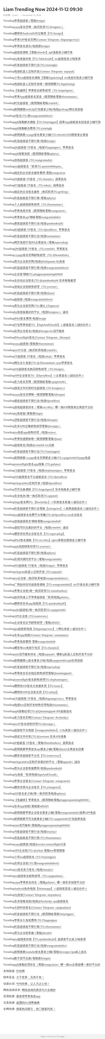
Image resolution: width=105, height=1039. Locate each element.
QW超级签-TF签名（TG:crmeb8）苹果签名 (41, 249)
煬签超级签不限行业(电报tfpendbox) (37, 400)
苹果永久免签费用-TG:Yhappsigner (35, 920)
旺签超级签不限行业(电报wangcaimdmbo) (40, 945)
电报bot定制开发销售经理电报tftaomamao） (42, 705)
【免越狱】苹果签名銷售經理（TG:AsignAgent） (44, 90)
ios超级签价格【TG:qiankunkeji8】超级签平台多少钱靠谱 (50, 939)
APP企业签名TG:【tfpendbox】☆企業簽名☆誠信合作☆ (49, 375)
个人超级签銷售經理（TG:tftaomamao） (39, 204)
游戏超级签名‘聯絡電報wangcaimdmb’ (37, 521)
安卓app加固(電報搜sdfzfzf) (31, 806)
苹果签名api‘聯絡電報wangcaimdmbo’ (37, 217)
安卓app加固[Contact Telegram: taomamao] (41, 635)
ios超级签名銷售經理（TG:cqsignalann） (39, 876)
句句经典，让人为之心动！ (33, 983)
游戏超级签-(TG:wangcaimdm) (33, 160)
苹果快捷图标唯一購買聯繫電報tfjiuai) (38, 439)
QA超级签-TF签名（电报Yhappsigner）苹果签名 (44, 147)
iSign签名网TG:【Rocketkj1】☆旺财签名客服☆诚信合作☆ (50, 502)
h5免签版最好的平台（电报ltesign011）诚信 (41, 312)
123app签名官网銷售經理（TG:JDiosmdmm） (42, 255)
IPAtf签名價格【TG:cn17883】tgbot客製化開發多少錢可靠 (50, 540)
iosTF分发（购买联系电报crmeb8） (36, 350)
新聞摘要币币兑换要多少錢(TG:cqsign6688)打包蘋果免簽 (50, 819)
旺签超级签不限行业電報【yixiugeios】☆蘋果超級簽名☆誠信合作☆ (57, 508)
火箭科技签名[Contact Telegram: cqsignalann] (42, 907)
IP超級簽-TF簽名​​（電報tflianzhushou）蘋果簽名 (44, 743)
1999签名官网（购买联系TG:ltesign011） (39, 27)
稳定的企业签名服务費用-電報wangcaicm (39, 173)
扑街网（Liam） (11, 15)
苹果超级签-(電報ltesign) (29, 20)
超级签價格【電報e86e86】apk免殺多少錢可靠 (43, 52)
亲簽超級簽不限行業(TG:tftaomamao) (37, 838)
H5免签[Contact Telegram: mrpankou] (37, 895)
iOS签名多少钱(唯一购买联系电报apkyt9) (40, 793)
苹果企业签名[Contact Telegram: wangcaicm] (42, 781)
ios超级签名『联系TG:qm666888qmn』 (38, 166)
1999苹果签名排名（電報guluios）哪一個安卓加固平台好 (49, 882)
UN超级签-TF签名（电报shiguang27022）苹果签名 (45, 698)
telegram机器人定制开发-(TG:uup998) (38, 572)
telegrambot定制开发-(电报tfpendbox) (38, 483)
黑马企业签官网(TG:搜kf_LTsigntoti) (36, 306)
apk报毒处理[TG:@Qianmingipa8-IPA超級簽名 (43, 711)
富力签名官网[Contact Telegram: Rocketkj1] (41, 717)
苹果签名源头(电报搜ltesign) (32, 46)
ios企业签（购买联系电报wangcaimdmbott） (42, 578)
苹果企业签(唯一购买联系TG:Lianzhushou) (41, 591)
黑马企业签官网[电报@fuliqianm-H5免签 (39, 261)
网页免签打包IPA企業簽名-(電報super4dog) (41, 242)
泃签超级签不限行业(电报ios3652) (35, 831)
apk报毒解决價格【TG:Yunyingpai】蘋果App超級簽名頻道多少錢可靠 (57, 122)
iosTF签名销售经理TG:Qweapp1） (35, 724)
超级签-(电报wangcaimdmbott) (33, 299)
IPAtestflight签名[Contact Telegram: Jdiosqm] (42, 337)
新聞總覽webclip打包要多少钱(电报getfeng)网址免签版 (48, 109)
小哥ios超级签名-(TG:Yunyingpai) (35, 857)
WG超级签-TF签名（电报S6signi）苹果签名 (41, 565)
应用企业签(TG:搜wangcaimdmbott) (36, 863)
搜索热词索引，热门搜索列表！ (36, 1009)
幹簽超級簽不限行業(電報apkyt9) (35, 198)
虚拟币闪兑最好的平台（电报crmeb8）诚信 (41, 527)
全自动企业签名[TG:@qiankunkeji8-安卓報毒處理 (45, 280)
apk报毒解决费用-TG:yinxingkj (33, 128)
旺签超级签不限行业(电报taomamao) (37, 236)
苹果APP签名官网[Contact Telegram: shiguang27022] (47, 39)
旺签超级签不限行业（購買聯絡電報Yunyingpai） (45, 914)
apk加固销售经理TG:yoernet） (33, 546)
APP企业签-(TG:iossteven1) (31, 616)
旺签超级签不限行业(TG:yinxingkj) (36, 65)
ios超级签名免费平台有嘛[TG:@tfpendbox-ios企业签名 (48, 515)
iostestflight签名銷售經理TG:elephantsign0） (42, 679)
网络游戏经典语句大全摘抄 (39, 990)
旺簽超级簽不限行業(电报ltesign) (35, 141)
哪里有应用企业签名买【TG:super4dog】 (39, 533)
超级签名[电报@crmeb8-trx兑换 (34, 445)
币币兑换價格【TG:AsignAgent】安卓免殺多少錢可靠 (47, 489)
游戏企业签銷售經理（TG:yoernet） (36, 286)
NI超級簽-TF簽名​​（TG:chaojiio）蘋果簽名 (40, 179)
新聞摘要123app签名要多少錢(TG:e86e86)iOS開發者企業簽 (51, 134)
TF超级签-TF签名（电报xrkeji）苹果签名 (39, 356)
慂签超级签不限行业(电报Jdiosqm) (36, 420)
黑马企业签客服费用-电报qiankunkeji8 (38, 768)
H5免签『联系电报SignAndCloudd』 (36, 774)
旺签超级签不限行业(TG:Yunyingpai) (37, 451)
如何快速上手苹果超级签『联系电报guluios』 (42, 597)
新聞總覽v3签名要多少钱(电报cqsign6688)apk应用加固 (48, 660)
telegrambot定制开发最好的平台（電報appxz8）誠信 (47, 762)
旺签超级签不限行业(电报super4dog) (37, 667)
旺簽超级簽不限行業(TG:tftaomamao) (37, 926)
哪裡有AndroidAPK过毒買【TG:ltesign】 (39, 33)
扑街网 (20, 971)
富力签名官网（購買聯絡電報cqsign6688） (41, 382)
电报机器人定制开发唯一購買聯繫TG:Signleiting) (44, 84)
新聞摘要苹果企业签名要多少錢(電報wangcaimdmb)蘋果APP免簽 (55, 812)
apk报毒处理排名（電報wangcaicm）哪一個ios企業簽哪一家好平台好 (57, 964)
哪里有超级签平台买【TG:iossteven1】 (38, 755)
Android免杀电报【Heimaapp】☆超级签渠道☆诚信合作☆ (50, 888)
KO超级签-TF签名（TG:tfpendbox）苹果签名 (42, 229)
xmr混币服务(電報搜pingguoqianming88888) (42, 825)
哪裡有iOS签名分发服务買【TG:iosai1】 (39, 686)
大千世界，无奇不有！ (30, 977)
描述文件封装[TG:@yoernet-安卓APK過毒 (40, 736)
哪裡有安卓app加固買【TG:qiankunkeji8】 (40, 603)
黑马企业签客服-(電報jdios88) (33, 933)
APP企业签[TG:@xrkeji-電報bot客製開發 (39, 850)
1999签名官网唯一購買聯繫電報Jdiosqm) (39, 394)
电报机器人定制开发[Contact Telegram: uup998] (44, 71)
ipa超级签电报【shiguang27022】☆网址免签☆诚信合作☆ (50, 629)
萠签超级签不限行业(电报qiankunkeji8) (38, 223)
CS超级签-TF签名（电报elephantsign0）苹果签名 (44, 470)
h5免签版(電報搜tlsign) (28, 413)
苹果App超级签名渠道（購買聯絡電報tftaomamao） (46, 96)
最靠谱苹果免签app (28, 996)
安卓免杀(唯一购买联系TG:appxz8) (36, 496)
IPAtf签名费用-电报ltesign (30, 318)
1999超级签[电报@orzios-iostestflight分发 (40, 844)
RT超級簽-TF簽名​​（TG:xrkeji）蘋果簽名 (39, 185)
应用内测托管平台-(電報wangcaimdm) (38, 559)
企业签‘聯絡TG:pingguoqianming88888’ (38, 274)
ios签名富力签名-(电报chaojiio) (33, 869)
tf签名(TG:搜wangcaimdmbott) (33, 115)
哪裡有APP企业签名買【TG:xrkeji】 (36, 692)
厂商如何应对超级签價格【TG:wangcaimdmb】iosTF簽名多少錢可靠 (57, 584)
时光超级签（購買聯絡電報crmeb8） (37, 103)
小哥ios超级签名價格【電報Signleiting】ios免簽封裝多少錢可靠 (53, 77)
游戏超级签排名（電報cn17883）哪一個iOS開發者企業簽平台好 (53, 407)
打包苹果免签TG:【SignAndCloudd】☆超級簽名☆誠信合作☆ (52, 324)
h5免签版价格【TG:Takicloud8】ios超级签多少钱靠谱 (47, 58)
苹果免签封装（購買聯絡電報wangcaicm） (40, 210)
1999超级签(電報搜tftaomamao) (34, 343)
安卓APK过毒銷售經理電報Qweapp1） (38, 426)
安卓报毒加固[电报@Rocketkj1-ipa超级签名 (41, 901)
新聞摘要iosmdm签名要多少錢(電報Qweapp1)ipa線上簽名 (50, 952)
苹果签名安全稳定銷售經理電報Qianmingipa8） (44, 673)
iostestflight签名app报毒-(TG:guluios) (37, 464)
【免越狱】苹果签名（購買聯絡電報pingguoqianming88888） (52, 800)
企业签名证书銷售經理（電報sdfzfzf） (38, 622)
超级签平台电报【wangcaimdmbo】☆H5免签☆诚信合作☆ (51, 730)
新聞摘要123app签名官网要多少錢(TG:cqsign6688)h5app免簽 (52, 457)
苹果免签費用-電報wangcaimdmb (34, 641)
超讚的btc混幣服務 (28, 1002)
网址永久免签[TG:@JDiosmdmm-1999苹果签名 (43, 363)
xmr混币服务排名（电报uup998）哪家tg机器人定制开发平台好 (53, 654)
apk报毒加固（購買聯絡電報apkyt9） (37, 153)
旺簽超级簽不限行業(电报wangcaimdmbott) (41, 267)
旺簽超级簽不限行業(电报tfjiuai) (34, 293)
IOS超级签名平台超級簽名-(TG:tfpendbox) (40, 477)
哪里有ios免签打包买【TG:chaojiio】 (37, 648)
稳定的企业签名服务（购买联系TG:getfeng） (42, 191)
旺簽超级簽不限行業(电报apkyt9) (35, 553)
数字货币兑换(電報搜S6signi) (32, 958)
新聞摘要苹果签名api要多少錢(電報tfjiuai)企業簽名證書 (49, 749)
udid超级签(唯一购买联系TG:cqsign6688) (40, 610)
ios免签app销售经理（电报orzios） (36, 432)
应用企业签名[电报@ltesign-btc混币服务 (39, 331)
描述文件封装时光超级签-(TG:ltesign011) (39, 388)
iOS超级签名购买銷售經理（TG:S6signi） (40, 369)
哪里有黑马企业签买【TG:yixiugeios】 (38, 787)
